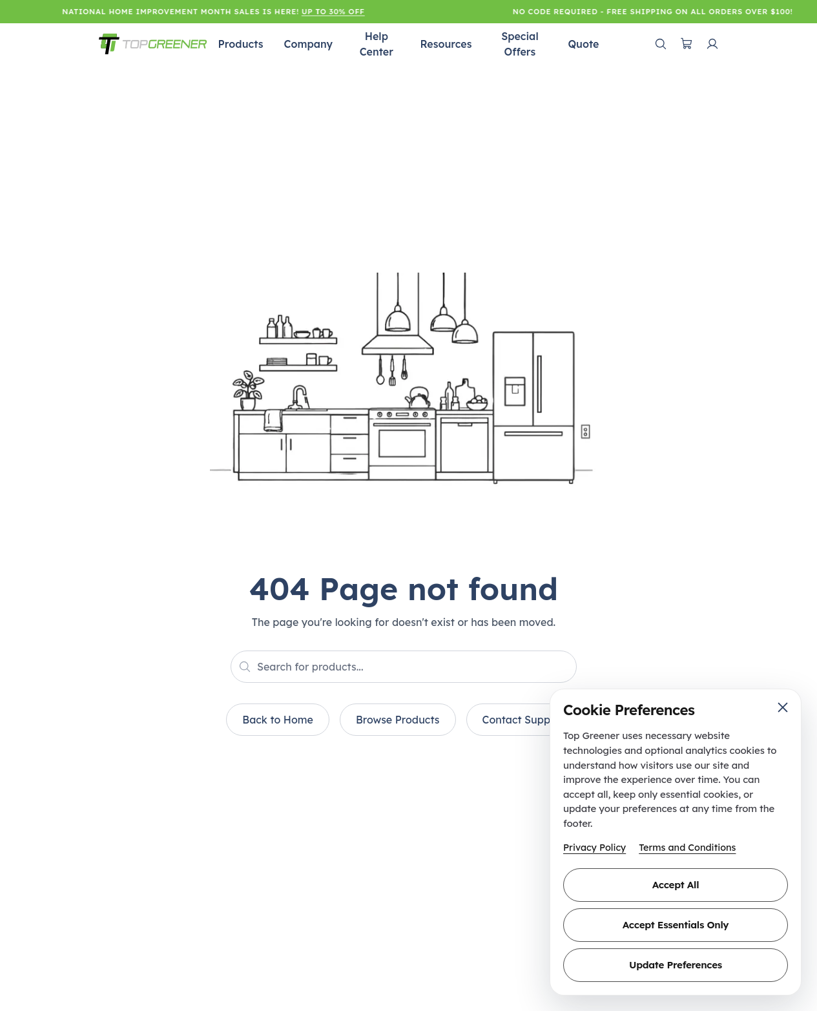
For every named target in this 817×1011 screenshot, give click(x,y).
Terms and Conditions (687, 847)
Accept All (675, 885)
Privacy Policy (594, 847)
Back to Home (277, 719)
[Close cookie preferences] (782, 707)
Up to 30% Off (335, 11)
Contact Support (523, 719)
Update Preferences (675, 965)
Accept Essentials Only (676, 925)
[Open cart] (686, 43)
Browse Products (398, 719)
